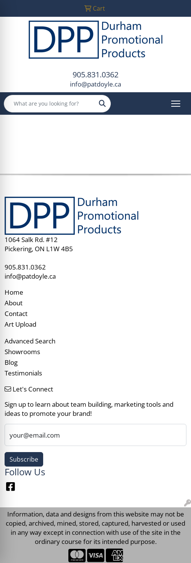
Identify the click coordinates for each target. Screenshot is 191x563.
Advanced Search (30, 340)
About (14, 302)
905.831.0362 (95, 74)
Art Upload (20, 324)
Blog (11, 362)
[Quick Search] (49, 103)
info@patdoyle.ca (95, 83)
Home (14, 292)
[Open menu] (175, 103)
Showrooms (22, 351)
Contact (16, 313)
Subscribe (24, 459)
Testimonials (23, 372)
